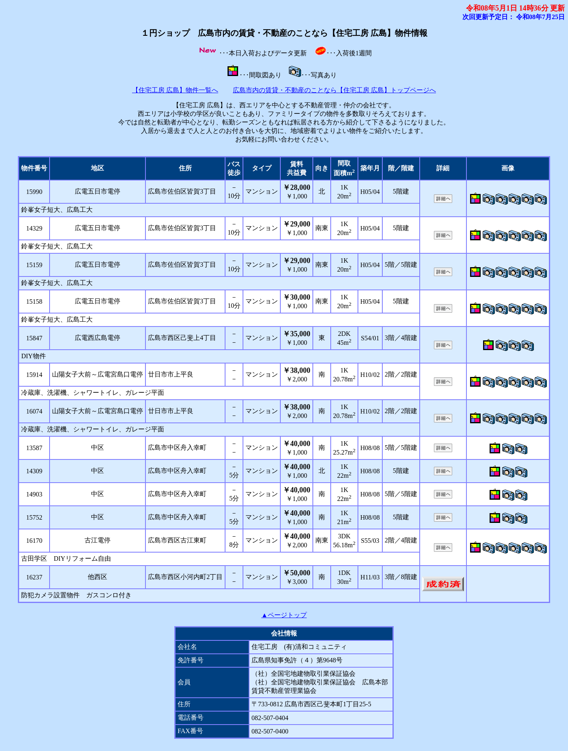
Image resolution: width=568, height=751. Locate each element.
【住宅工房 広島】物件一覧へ (175, 90)
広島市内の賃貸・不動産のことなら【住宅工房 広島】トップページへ (334, 90)
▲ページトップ (284, 615)
